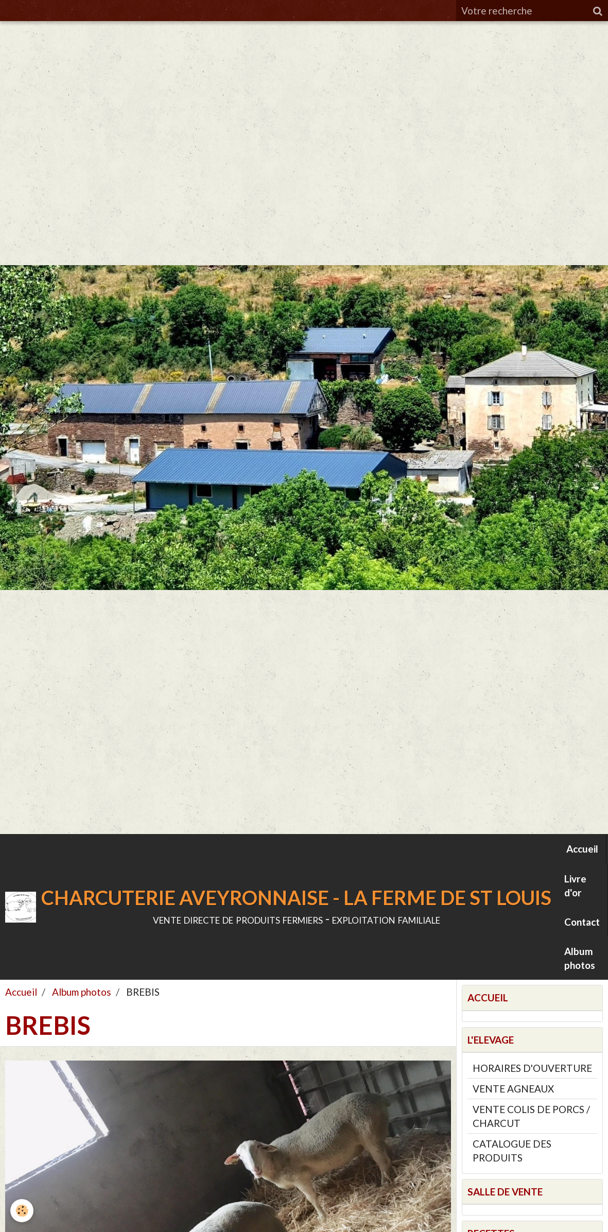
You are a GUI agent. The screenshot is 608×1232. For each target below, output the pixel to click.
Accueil (582, 849)
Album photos (579, 958)
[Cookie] (21, 1210)
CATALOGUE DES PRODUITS (512, 1151)
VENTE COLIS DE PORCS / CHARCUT (531, 1116)
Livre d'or (575, 885)
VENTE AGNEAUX (513, 1089)
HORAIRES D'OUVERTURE (532, 1068)
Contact (582, 922)
